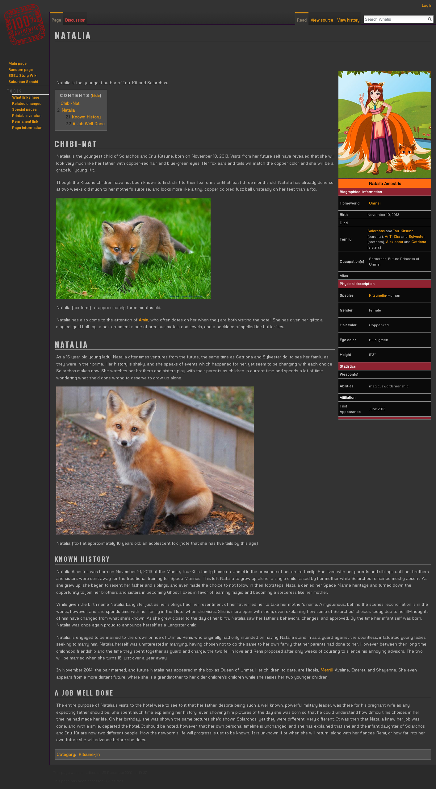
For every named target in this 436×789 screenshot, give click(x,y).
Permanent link (25, 121)
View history (348, 20)
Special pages (24, 109)
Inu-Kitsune (403, 231)
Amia (143, 319)
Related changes (26, 103)
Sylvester (417, 236)
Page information (27, 127)
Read (302, 20)
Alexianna (394, 241)
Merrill (326, 669)
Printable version (26, 115)
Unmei (374, 203)
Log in (427, 5)
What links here (25, 97)
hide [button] (96, 95)
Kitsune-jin (89, 754)
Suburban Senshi (23, 81)
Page (56, 20)
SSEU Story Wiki (22, 75)
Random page (20, 69)
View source (322, 20)
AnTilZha (392, 236)
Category (66, 754)
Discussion (75, 20)
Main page (17, 63)
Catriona (418, 241)
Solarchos (376, 231)
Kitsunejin (377, 295)
